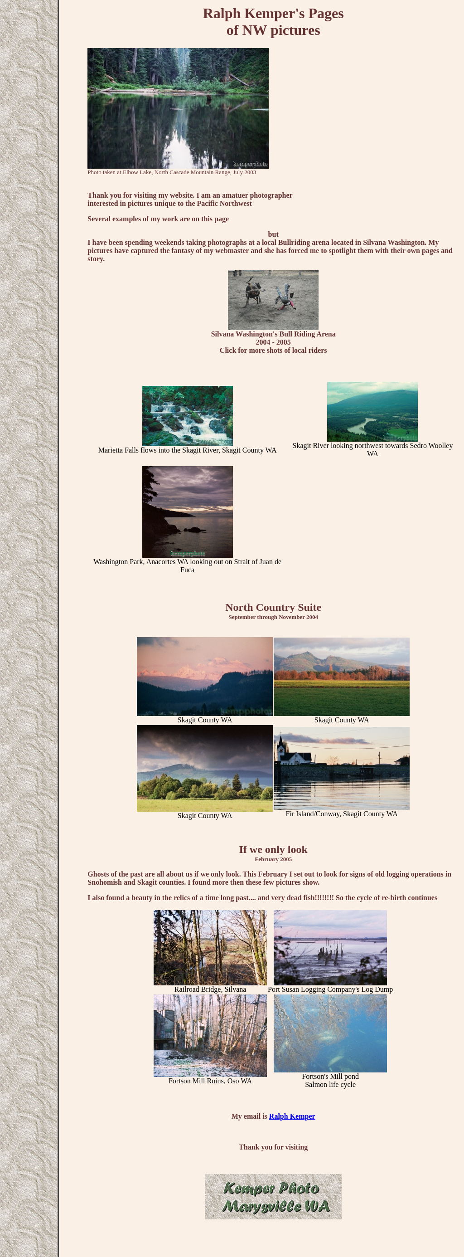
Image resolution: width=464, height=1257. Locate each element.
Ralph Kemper (292, 1116)
